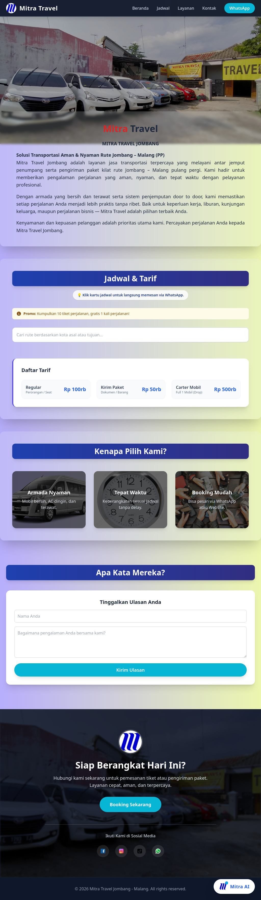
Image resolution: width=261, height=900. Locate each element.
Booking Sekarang (130, 804)
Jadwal (163, 8)
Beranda (140, 8)
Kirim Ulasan (130, 670)
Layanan (186, 8)
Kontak (209, 8)
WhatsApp (239, 8)
